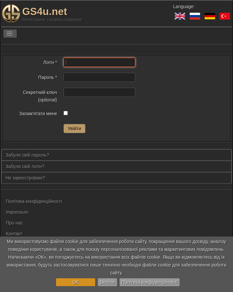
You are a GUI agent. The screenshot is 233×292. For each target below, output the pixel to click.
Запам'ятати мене (38, 113)
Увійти (74, 128)
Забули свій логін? (25, 166)
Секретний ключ (40, 92)
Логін (50, 62)
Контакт (14, 233)
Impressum (17, 212)
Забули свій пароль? (27, 155)
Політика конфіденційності (150, 282)
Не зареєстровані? (25, 177)
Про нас (14, 222)
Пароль (47, 77)
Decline (107, 282)
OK (75, 282)
